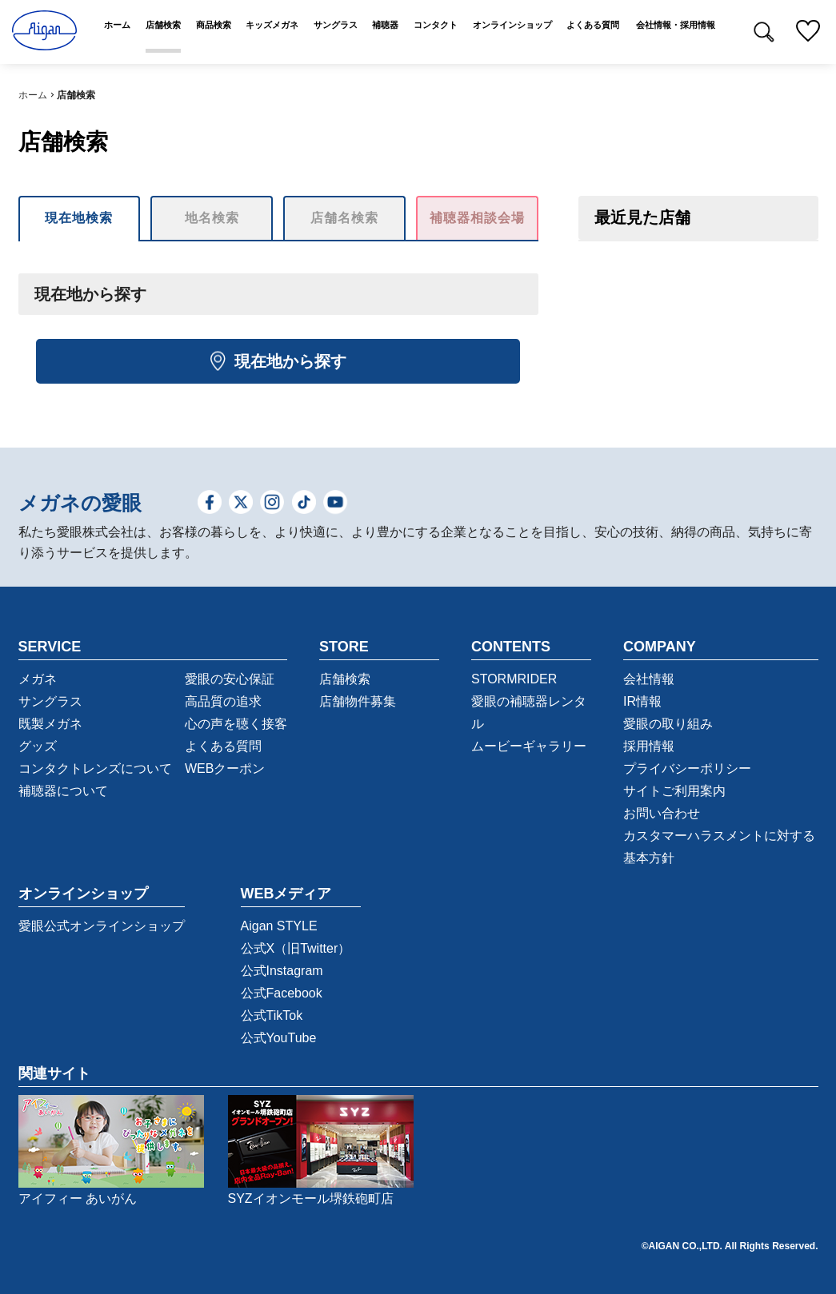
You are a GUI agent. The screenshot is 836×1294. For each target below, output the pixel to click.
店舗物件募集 (357, 701)
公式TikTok (272, 1015)
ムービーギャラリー (528, 746)
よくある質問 (223, 746)
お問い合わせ (661, 813)
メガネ (37, 679)
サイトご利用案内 (674, 791)
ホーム (32, 95)
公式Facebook (281, 993)
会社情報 (648, 679)
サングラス (50, 701)
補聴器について (63, 791)
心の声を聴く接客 (236, 724)
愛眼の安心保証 (229, 679)
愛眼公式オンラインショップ (101, 926)
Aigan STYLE (279, 926)
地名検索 (212, 218)
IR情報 (642, 701)
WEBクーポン (225, 768)
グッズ (37, 746)
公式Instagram (282, 970)
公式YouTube (279, 1038)
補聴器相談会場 (477, 218)
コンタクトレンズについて (95, 768)
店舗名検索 (344, 218)
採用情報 (648, 746)
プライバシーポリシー (687, 768)
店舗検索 (344, 679)
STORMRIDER (514, 679)
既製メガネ (50, 724)
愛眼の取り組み (668, 724)
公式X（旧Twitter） (296, 948)
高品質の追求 (223, 701)
